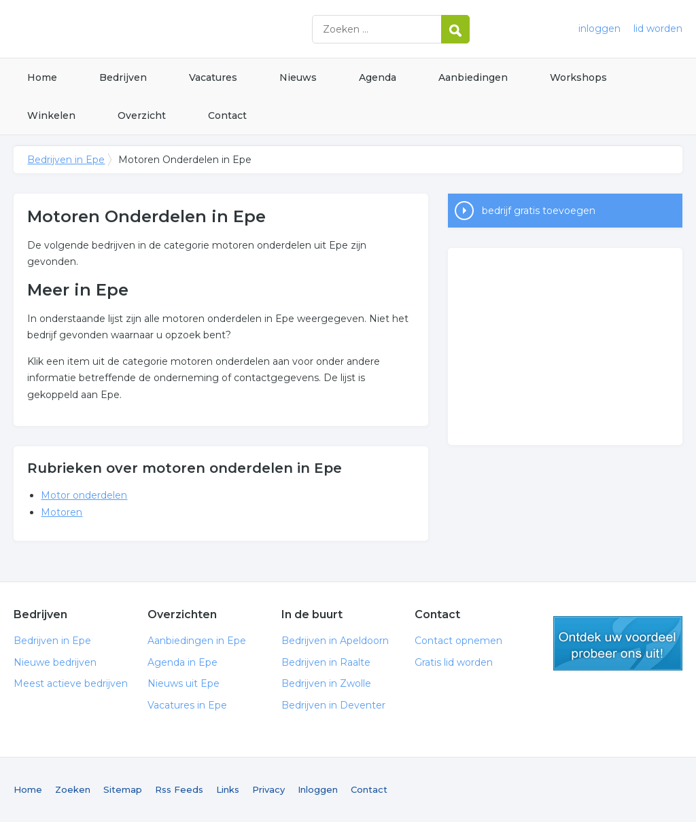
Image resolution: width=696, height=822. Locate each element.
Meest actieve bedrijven (71, 683)
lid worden (657, 28)
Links (227, 789)
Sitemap (122, 789)
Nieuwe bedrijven (55, 662)
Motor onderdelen (84, 495)
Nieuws (298, 77)
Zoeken (72, 789)
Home (42, 77)
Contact (227, 115)
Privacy (268, 789)
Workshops (578, 77)
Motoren (61, 512)
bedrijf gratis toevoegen (538, 210)
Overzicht (142, 115)
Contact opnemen (458, 641)
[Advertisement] (565, 346)
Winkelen (51, 115)
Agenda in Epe (182, 662)
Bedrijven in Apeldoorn (335, 641)
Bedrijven (123, 77)
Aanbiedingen (473, 77)
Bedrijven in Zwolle (326, 683)
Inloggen (318, 789)
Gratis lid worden (454, 662)
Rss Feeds (179, 789)
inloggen (599, 28)
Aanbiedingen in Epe (196, 641)
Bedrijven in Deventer (333, 705)
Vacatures (213, 77)
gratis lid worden (617, 643)
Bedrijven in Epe (183, 28)
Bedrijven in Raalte (325, 662)
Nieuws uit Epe (183, 683)
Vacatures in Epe (187, 705)
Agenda (377, 77)
